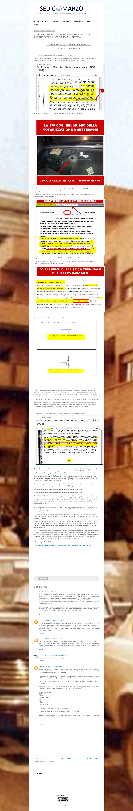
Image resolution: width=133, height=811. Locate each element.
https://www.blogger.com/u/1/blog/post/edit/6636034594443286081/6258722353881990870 (63, 545)
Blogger (70, 806)
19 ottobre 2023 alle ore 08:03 (53, 592)
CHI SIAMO (46, 21)
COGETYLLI (42, 655)
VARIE (88, 21)
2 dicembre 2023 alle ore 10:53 (53, 666)
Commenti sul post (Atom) (47, 762)
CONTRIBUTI (66, 21)
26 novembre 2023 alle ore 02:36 (56, 655)
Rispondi (41, 615)
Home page (66, 758)
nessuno (41, 666)
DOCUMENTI (78, 21)
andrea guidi (43, 621)
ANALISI (55, 21)
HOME (36, 21)
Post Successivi (41, 758)
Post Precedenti (91, 758)
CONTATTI (38, 24)
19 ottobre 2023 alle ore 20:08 (55, 621)
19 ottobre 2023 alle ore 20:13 (55, 639)
